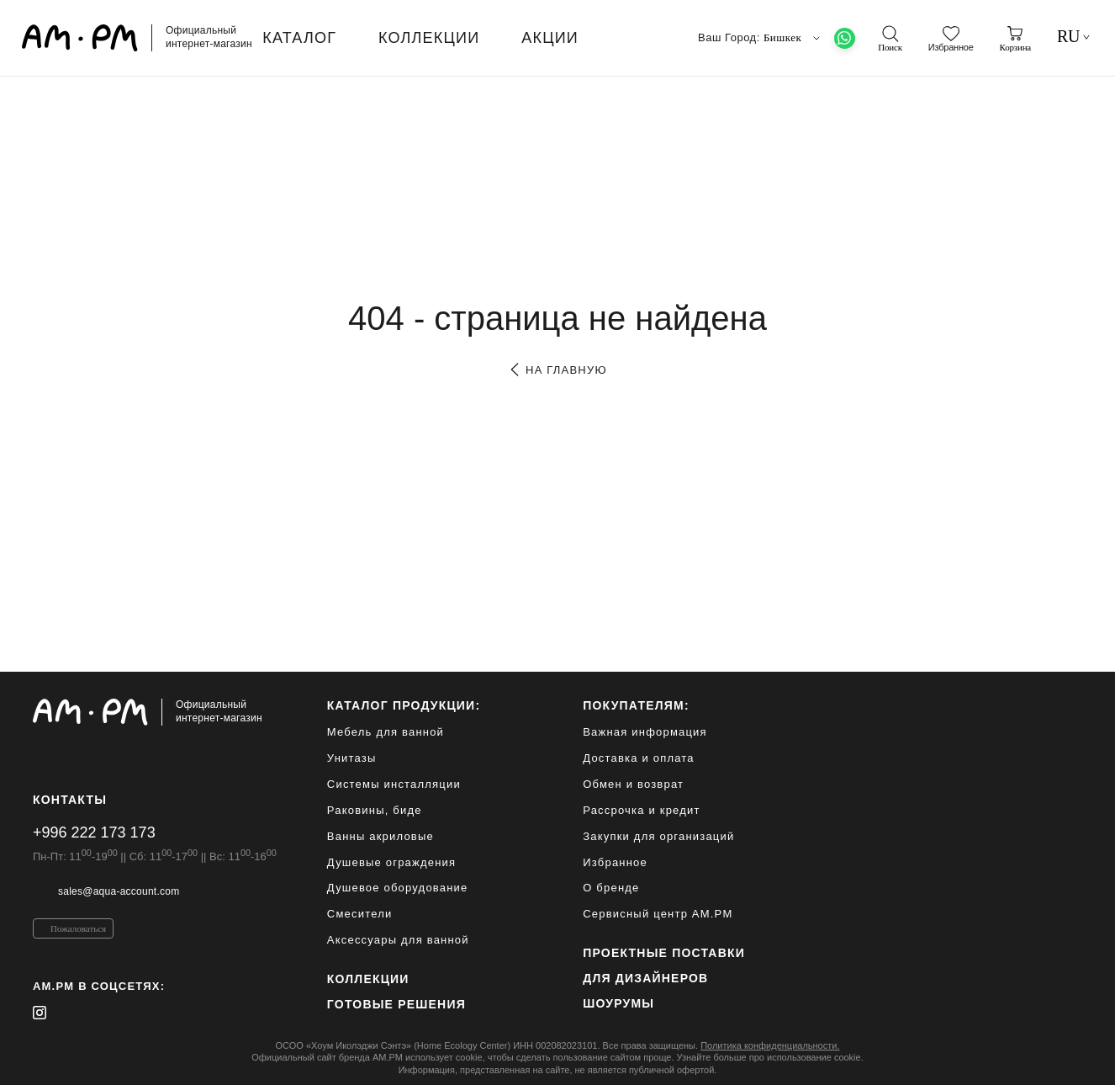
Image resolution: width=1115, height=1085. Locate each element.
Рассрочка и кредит (641, 810)
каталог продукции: (403, 705)
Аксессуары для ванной (398, 939)
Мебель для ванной (385, 732)
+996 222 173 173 (94, 832)
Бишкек (794, 38)
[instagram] (39, 1012)
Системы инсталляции (394, 784)
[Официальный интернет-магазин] (155, 712)
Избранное (615, 862)
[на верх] (1065, 1059)
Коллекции (368, 979)
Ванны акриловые (380, 836)
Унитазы (352, 758)
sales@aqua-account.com (118, 891)
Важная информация (645, 732)
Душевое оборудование (397, 887)
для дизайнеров (645, 978)
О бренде (611, 887)
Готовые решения (396, 1004)
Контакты (70, 799)
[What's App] (844, 38)
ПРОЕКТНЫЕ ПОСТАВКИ (664, 953)
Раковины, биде (374, 810)
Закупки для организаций (658, 836)
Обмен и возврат (633, 784)
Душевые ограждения (391, 862)
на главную (557, 370)
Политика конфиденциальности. (769, 1045)
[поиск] (889, 38)
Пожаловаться (78, 928)
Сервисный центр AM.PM (657, 913)
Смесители (360, 913)
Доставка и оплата (639, 758)
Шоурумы (618, 1003)
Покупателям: (636, 705)
